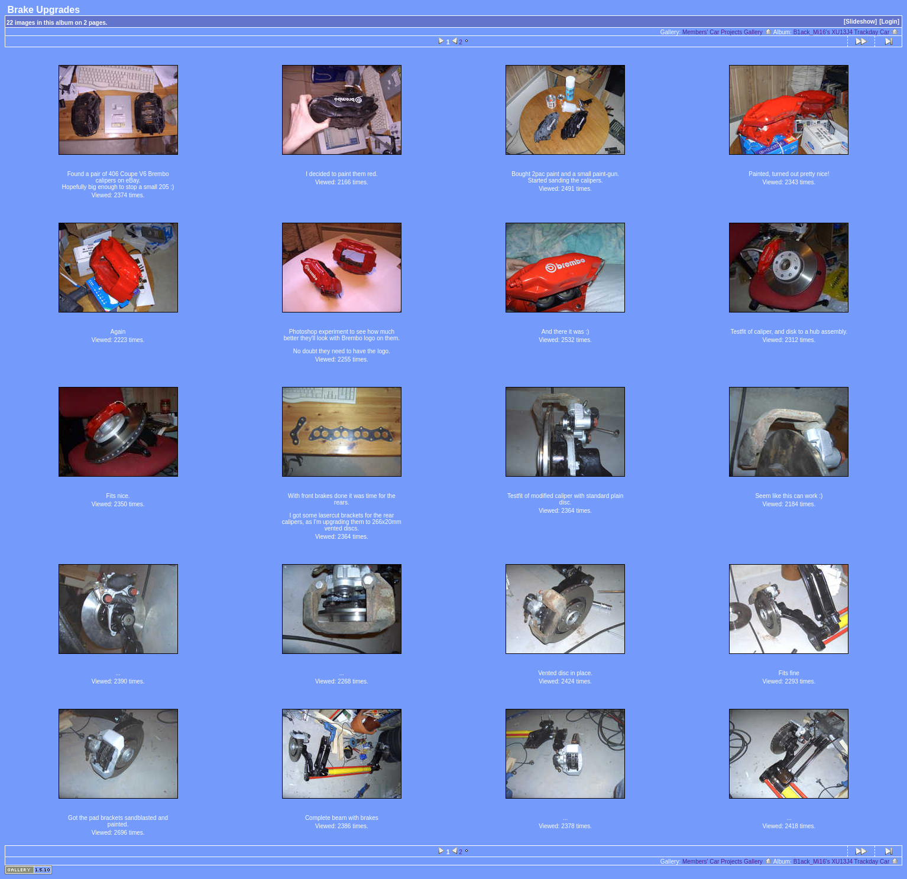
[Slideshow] (860, 21)
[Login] (889, 21)
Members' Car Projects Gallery (727, 32)
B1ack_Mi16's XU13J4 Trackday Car (846, 32)
